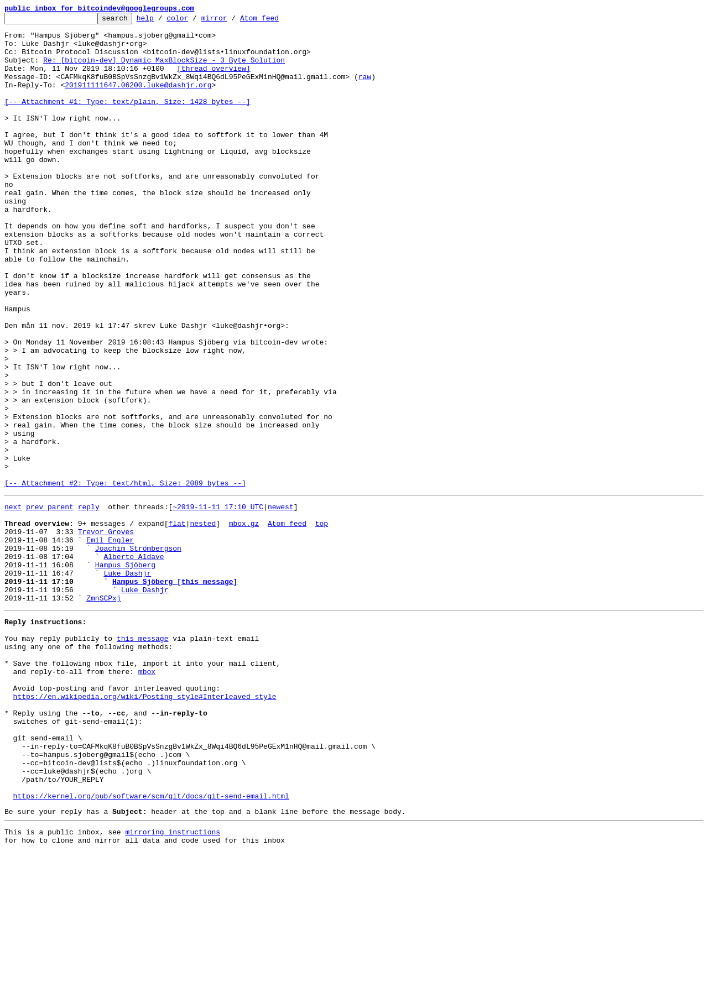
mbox (146, 797)
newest (281, 603)
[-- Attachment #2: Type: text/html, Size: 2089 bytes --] (125, 577)
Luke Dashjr (127, 682)
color (194, 21)
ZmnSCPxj (103, 712)
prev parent (50, 603)
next (13, 603)
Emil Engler (110, 642)
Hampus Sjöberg (125, 672)
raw (364, 90)
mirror (231, 21)
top (321, 623)
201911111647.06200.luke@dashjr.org (138, 100)
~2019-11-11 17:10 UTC (218, 603)
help (162, 21)
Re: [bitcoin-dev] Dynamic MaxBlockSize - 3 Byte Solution (164, 70)
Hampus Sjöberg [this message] (174, 692)
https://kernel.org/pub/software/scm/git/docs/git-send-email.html (151, 947)
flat (176, 623)
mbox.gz (244, 623)
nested (203, 623)
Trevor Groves (106, 633)
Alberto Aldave (133, 662)
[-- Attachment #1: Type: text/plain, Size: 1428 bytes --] (127, 119)
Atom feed (276, 21)
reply (89, 603)
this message (143, 757)
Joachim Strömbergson (138, 652)
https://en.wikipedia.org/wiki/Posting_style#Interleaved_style (145, 827)
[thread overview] (214, 80)
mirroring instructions (172, 986)
